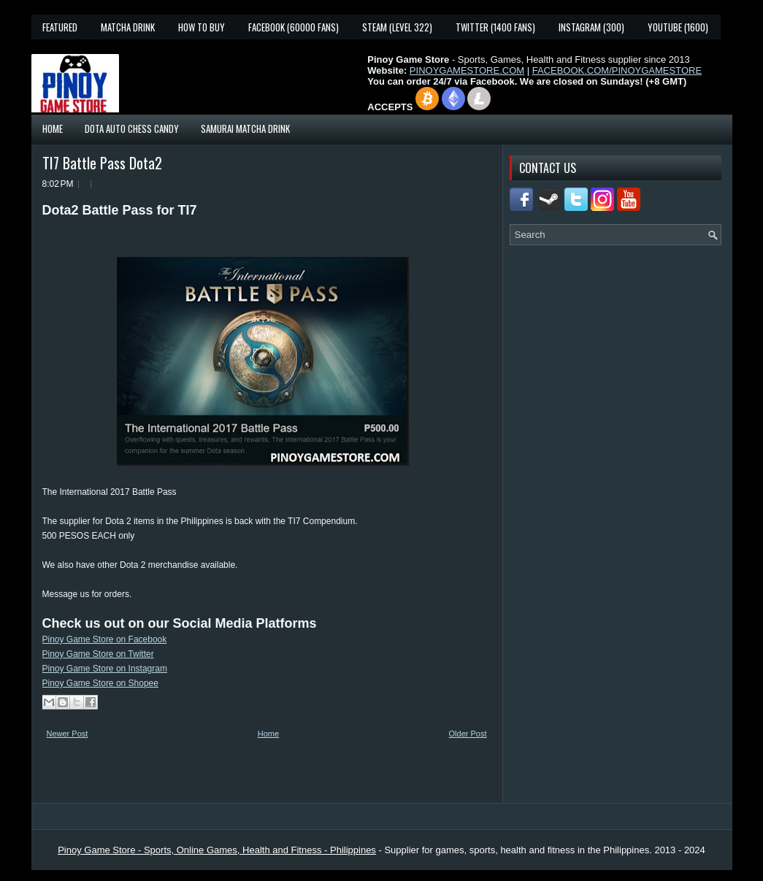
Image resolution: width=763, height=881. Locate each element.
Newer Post (67, 733)
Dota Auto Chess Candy (132, 128)
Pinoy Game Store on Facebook (104, 639)
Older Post (468, 733)
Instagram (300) (591, 27)
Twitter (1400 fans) (495, 27)
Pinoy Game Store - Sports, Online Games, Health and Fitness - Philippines (217, 850)
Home (52, 128)
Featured (59, 27)
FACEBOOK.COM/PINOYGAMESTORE (617, 70)
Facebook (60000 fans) (293, 27)
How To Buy (201, 27)
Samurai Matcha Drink (245, 128)
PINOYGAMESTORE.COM (467, 70)
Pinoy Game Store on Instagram (104, 668)
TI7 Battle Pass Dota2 (102, 162)
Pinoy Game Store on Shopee (100, 683)
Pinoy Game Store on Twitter (98, 654)
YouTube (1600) (678, 27)
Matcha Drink (128, 27)
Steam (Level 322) (397, 27)
